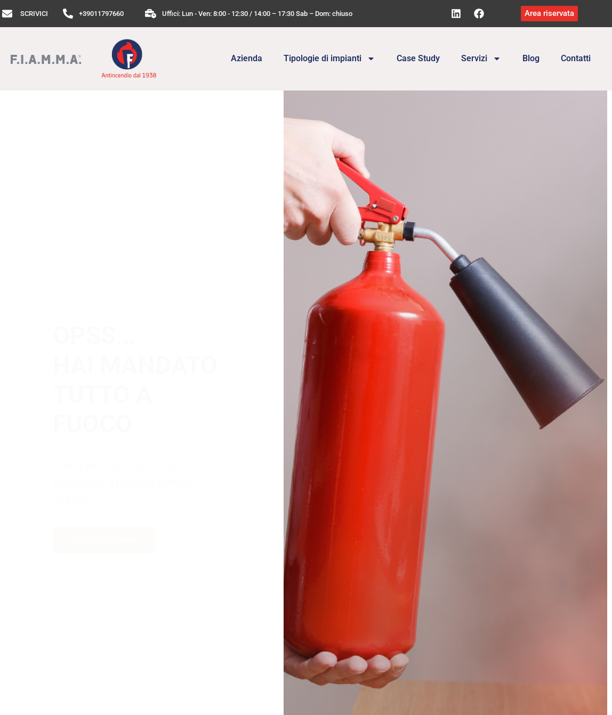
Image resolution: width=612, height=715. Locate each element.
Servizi (481, 58)
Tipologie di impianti (329, 58)
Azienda (246, 58)
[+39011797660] (68, 14)
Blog (530, 58)
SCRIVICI (34, 14)
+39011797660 (101, 14)
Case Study (418, 58)
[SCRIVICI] (7, 14)
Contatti (576, 58)
